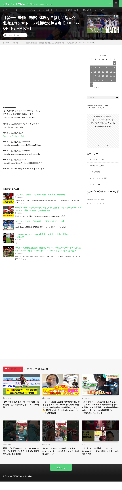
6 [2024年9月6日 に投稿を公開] (106, 71)
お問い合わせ (91, 12)
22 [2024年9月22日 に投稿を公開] (114, 80)
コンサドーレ (8, 12)
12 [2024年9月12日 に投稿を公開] (103, 76)
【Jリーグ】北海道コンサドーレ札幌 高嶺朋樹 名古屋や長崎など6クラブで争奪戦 (21, 408)
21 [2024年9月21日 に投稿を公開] (111, 80)
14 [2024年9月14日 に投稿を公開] (111, 76)
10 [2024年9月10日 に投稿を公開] (95, 76)
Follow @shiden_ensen (103, 130)
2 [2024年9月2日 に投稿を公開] (91, 71)
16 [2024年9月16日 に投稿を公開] (92, 80)
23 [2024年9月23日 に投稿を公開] (92, 84)
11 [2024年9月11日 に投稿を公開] (99, 76)
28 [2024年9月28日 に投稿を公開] (111, 84)
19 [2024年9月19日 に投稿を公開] (103, 80)
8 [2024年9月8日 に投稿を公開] (114, 71)
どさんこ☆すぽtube (24, 485)
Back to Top (61, 477)
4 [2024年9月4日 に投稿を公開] (99, 71)
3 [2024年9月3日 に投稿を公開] (95, 71)
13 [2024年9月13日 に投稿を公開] (107, 76)
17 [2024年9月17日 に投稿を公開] (95, 80)
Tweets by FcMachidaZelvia (14, 140)
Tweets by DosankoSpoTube (97, 109)
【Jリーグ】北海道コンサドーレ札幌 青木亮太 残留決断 (40, 198)
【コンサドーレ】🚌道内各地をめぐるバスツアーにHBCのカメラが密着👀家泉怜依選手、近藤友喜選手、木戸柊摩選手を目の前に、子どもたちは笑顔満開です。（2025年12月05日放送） (100, 413)
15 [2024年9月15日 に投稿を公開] (114, 76)
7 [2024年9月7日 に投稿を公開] (110, 71)
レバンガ (33, 12)
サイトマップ (105, 12)
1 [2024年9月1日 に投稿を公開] (114, 67)
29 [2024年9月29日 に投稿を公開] (114, 84)
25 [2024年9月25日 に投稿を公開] (99, 84)
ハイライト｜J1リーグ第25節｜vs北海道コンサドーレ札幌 (39, 225)
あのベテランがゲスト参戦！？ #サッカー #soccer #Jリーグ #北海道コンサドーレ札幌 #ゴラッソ (60, 459)
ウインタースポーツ (47, 12)
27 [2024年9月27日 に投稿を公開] (107, 84)
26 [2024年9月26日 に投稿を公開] (103, 84)
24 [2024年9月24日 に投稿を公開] (95, 84)
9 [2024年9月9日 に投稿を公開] (91, 76)
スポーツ (62, 12)
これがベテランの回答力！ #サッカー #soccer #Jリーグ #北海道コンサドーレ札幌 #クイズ (100, 459)
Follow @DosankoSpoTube (97, 112)
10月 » (96, 91)
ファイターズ (22, 12)
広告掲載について (75, 12)
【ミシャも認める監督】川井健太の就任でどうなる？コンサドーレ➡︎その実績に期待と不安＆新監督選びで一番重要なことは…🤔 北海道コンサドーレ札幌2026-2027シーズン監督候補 (61, 411)
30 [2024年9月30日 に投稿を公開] (92, 88)
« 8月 (91, 91)
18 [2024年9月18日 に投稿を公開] (99, 80)
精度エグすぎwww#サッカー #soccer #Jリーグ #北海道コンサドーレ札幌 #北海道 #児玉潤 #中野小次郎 (21, 459)
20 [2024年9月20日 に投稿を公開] (107, 80)
